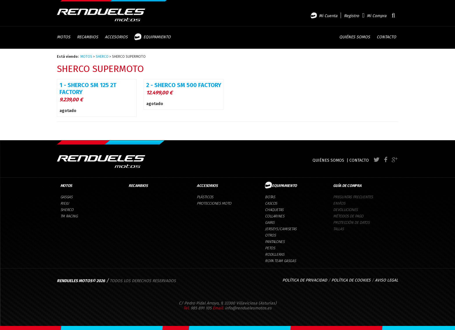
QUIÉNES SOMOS (328, 160)
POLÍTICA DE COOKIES (351, 280)
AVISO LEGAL (386, 280)
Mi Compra (377, 15)
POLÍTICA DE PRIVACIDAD (304, 280)
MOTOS (86, 57)
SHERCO (102, 57)
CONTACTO (359, 160)
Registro (351, 15)
